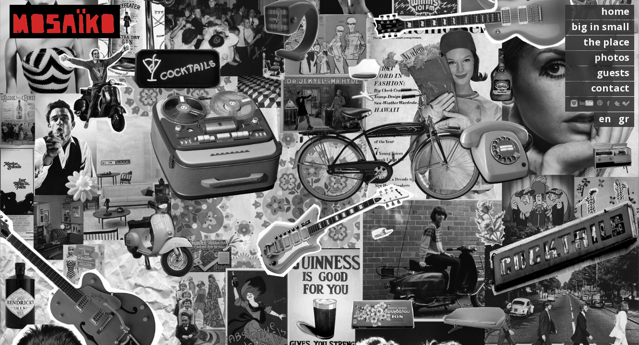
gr (623, 118)
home (615, 11)
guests (613, 72)
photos (611, 57)
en (606, 118)
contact (610, 87)
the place (606, 41)
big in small (600, 26)
